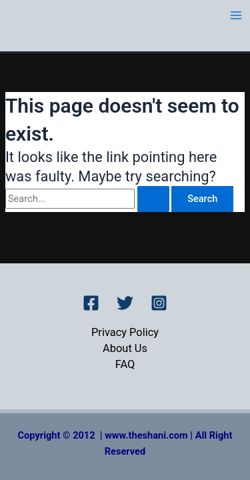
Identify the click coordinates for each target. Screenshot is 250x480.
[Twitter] (125, 303)
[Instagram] (159, 303)
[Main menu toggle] (236, 15)
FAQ (125, 364)
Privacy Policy (125, 332)
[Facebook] (91, 303)
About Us (125, 348)
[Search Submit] (153, 199)
